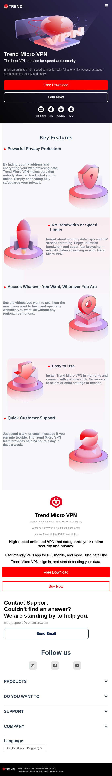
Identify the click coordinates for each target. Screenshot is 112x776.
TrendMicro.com (50, 768)
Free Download (56, 85)
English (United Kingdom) (25, 748)
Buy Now (56, 97)
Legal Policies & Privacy (26, 768)
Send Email (46, 634)
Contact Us (40, 768)
